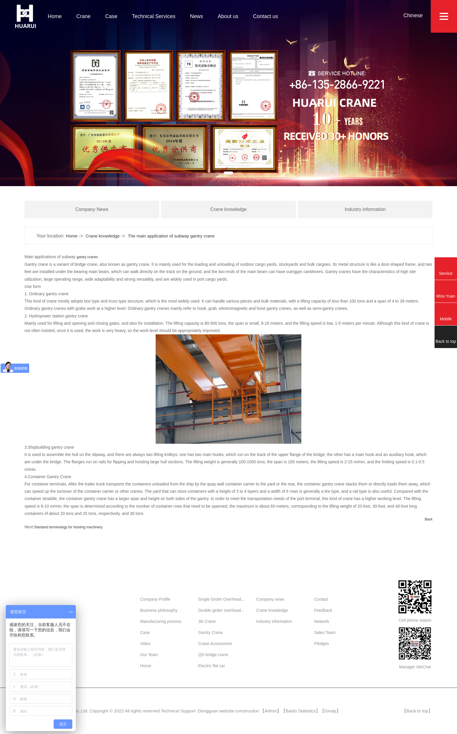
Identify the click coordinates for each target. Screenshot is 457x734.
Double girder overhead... (221, 610)
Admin (271, 710)
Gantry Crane (210, 632)
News (196, 16)
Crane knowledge (228, 209)
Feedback (323, 610)
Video (145, 643)
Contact (321, 599)
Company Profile (155, 599)
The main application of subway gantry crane (171, 235)
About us (228, 16)
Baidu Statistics (301, 710)
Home (55, 16)
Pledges (321, 643)
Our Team (149, 654)
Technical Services (153, 16)
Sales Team (324, 632)
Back (429, 519)
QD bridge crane (213, 654)
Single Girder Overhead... (221, 599)
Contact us (265, 16)
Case (111, 16)
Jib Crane (207, 621)
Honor (145, 665)
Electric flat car (211, 665)
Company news (270, 599)
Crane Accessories (215, 643)
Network (321, 621)
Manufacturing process (161, 621)
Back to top (417, 710)
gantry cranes (87, 257)
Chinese (413, 15)
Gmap (330, 710)
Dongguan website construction (228, 710)
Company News (91, 209)
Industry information (365, 209)
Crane (83, 16)
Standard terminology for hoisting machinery (68, 527)
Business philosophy (158, 610)
